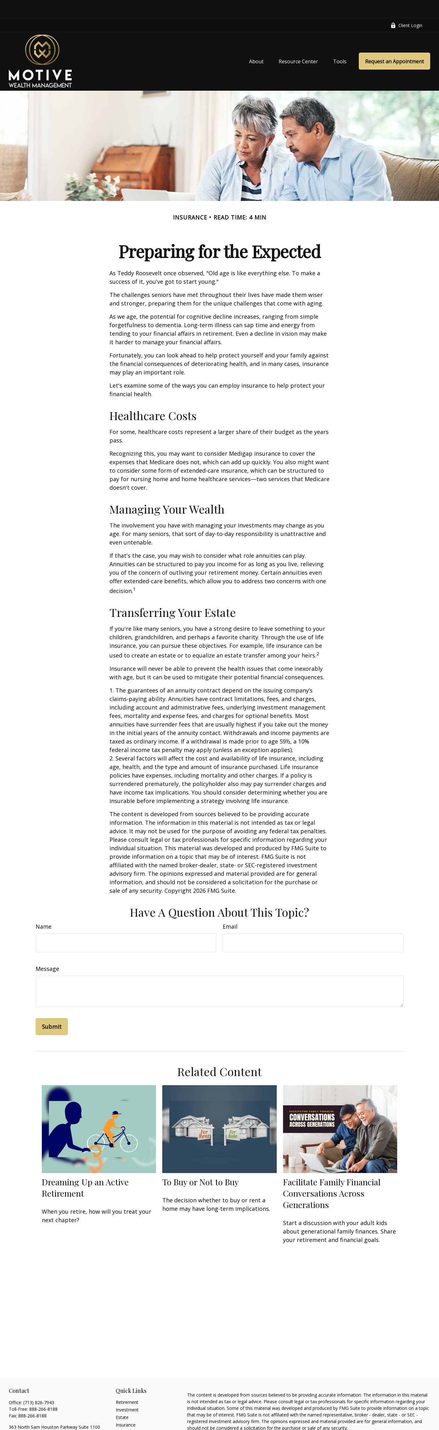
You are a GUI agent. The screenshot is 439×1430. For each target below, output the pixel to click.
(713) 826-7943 (38, 1384)
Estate (122, 1398)
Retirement (127, 1383)
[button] (256, 42)
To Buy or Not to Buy (200, 1163)
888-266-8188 (43, 1390)
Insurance (126, 1406)
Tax (119, 1413)
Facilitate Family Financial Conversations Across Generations (332, 1174)
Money (123, 1421)
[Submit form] (52, 1007)
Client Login (406, 6)
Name (44, 907)
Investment (127, 1391)
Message (47, 950)
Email (230, 907)
